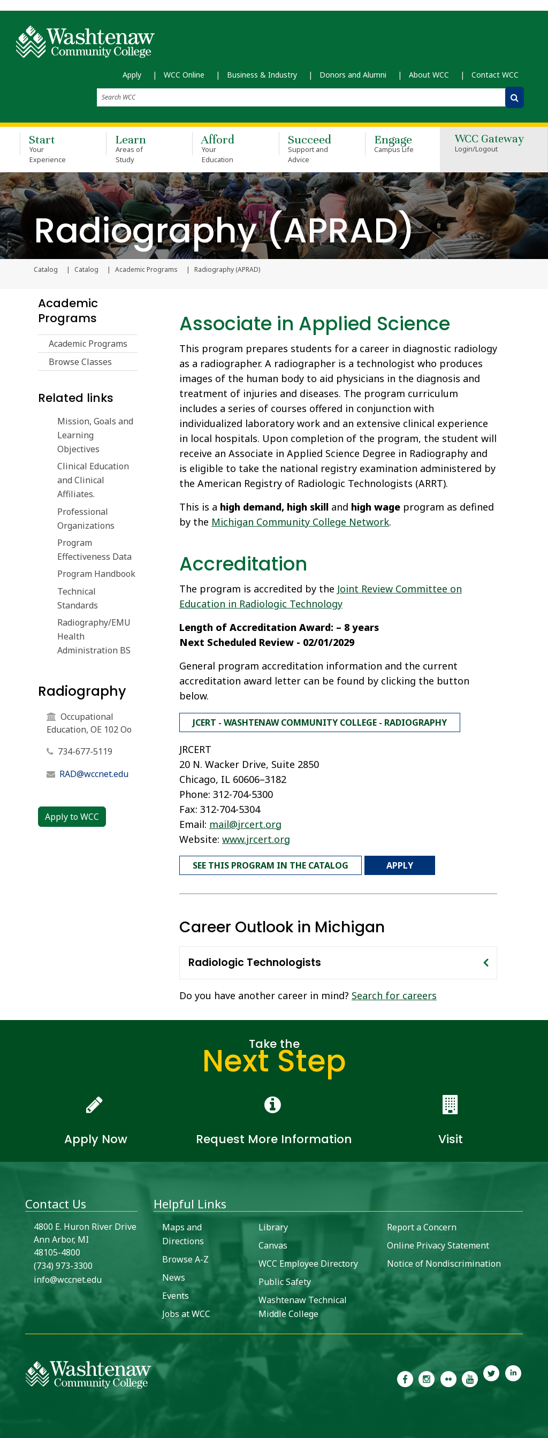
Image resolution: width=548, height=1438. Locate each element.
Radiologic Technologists (254, 959)
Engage (392, 144)
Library (273, 1224)
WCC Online (184, 75)
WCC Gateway (489, 145)
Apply (132, 75)
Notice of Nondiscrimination (444, 1260)
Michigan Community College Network (300, 522)
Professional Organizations (86, 519)
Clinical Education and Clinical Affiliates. (93, 480)
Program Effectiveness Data (94, 550)
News (173, 1274)
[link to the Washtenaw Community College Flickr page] (448, 1374)
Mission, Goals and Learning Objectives (95, 435)
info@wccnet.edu (68, 1276)
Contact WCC (495, 75)
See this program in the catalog (270, 863)
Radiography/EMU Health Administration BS (94, 637)
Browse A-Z (185, 1256)
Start (47, 149)
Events (175, 1292)
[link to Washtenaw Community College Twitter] (491, 1374)
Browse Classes (80, 362)
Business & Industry (262, 75)
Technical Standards (77, 599)
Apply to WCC (72, 818)
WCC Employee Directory (308, 1260)
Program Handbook (96, 575)
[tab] (338, 959)
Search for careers (394, 992)
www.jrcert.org (256, 837)
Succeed (306, 149)
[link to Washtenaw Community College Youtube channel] (470, 1374)
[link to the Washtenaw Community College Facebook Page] (405, 1374)
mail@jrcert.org (245, 822)
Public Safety (284, 1278)
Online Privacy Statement (438, 1242)
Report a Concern (421, 1224)
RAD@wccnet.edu (93, 775)
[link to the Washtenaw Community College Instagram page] (426, 1374)
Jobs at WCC (186, 1311)
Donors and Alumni (352, 75)
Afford (219, 149)
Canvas (272, 1242)
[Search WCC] (514, 98)
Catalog (86, 270)
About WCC (429, 75)
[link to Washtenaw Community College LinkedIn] (513, 1374)
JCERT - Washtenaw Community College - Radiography (320, 722)
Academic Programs (146, 270)
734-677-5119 (85, 752)
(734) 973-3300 (63, 1262)
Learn (133, 149)
